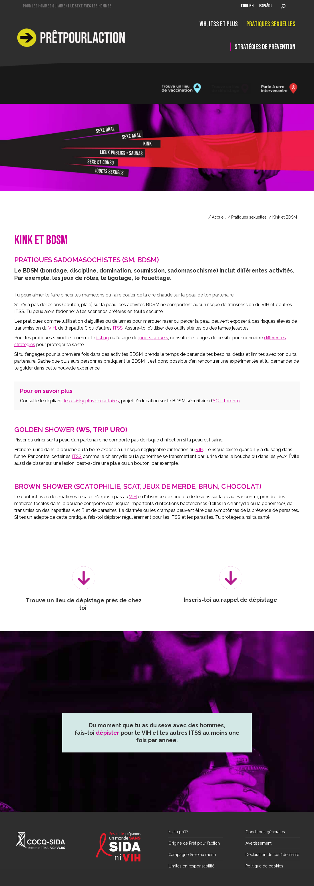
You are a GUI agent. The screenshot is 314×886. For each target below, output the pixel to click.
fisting (102, 337)
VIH (52, 328)
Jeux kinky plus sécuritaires (91, 400)
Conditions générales (265, 832)
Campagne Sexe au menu (192, 854)
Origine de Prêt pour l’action (194, 843)
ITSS (118, 328)
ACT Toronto (226, 400)
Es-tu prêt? (178, 832)
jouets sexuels (153, 337)
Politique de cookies (264, 866)
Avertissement (258, 843)
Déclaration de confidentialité (272, 854)
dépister (107, 747)
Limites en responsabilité (191, 866)
